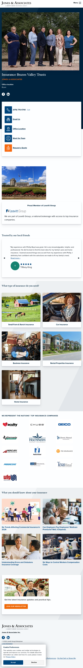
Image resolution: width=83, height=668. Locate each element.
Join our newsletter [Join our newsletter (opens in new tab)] (16, 606)
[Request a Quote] (41, 148)
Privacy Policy (10, 657)
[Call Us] (41, 110)
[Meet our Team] (41, 138)
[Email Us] (41, 119)
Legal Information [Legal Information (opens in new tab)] (7, 644)
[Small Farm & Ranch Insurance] (21, 310)
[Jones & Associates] (16, 4)
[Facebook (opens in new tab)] (4, 94)
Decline (34, 662)
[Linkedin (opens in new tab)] (9, 94)
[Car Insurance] (62, 310)
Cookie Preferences (48, 658)
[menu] (80, 3)
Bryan (4, 87)
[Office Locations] (41, 129)
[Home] (17, 627)
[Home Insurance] (21, 387)
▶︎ (79, 258)
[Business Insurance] (21, 349)
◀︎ (5, 258)
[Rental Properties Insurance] (62, 349)
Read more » (15, 258)
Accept (13, 662)
